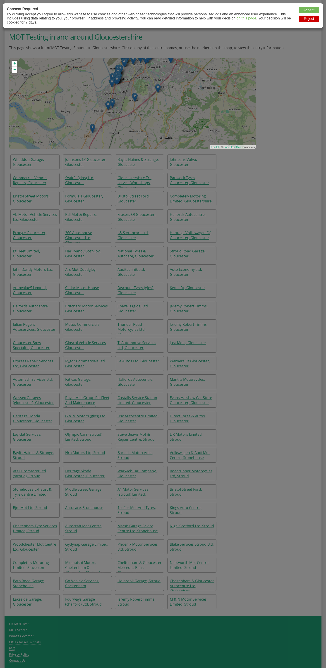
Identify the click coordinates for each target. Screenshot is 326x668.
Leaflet (215, 147)
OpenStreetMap (232, 147)
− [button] (14, 69)
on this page (246, 18)
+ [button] (14, 63)
